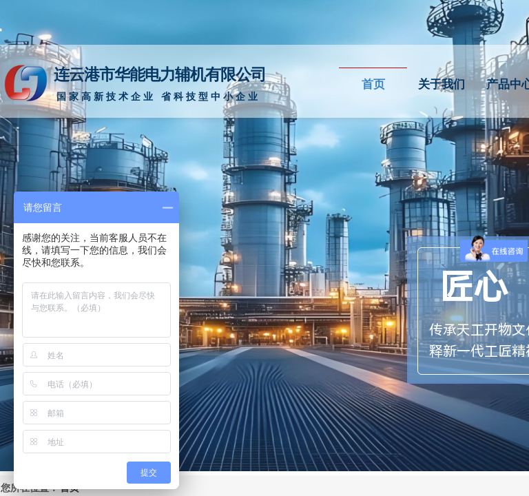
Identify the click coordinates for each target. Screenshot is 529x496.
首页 (373, 84)
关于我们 (441, 84)
